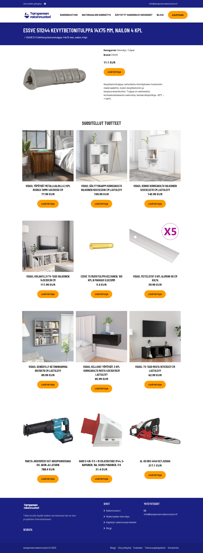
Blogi (160, 14)
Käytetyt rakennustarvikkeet (134, 14)
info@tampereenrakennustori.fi (163, 3)
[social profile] (45, 3)
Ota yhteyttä (124, 547)
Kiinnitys (121, 50)
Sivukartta (173, 547)
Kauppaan (178, 15)
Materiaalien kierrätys (96, 14)
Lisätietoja (114, 71)
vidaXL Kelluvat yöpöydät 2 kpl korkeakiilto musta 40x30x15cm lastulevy (101, 370)
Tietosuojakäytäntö (155, 547)
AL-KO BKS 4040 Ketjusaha (155, 461)
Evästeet (137, 547)
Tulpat (130, 50)
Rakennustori (69, 14)
